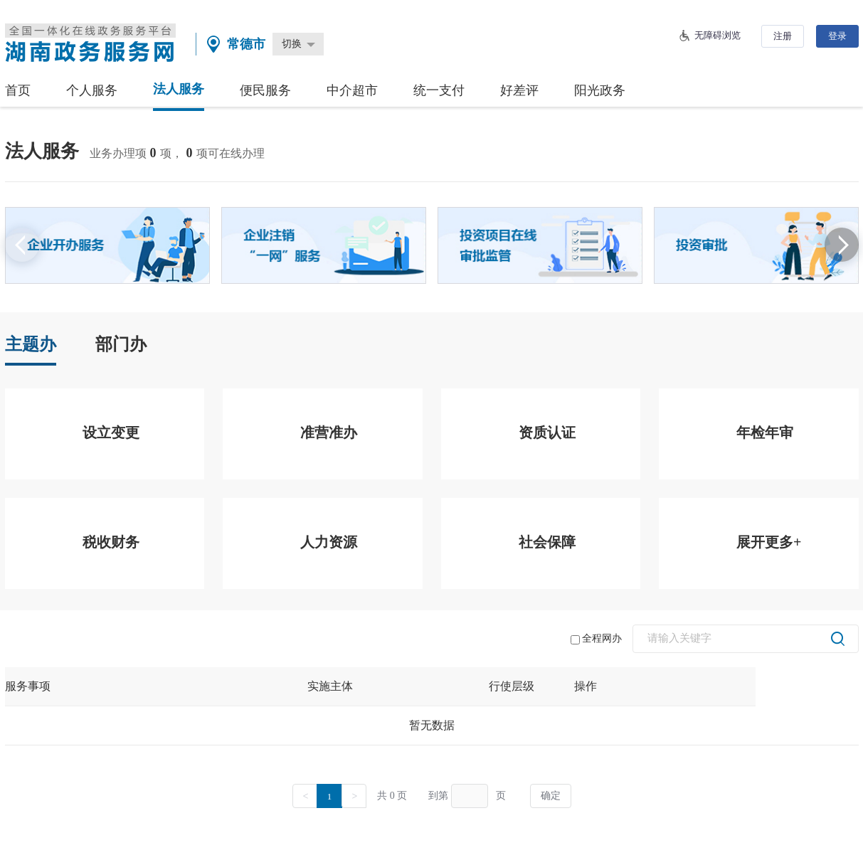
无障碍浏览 (717, 35)
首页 (18, 90)
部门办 (121, 344)
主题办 (30, 344)
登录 (837, 36)
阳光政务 (599, 90)
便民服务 (265, 90)
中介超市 (352, 90)
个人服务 (91, 90)
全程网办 (596, 638)
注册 (782, 36)
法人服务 (178, 89)
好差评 (519, 90)
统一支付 (439, 90)
